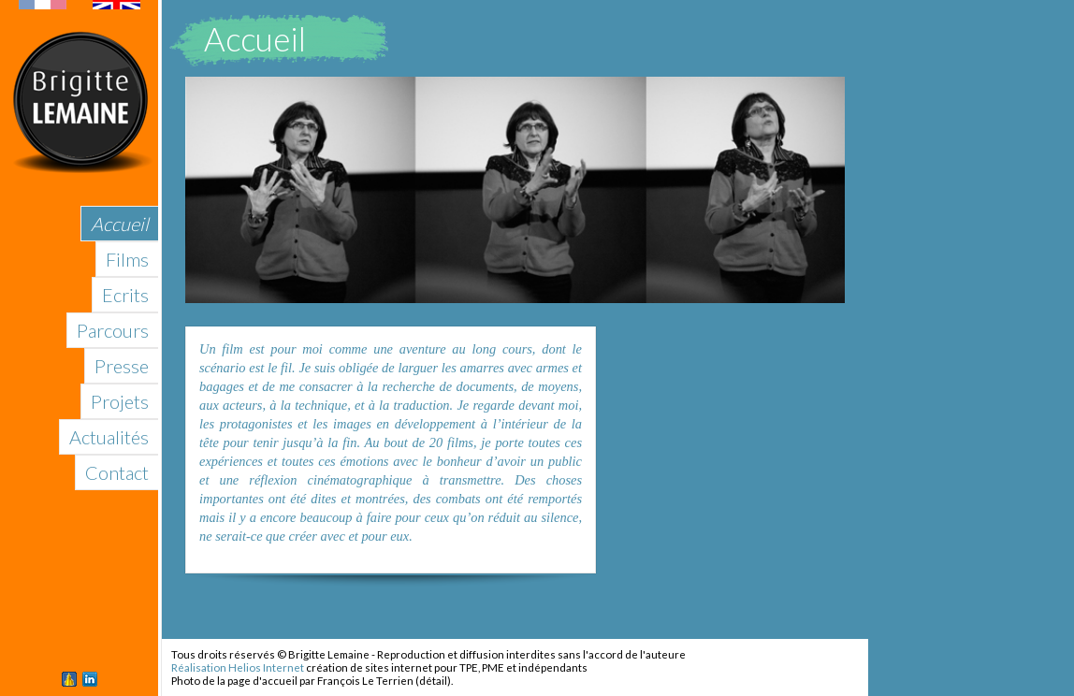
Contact (117, 472)
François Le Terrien (365, 680)
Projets (120, 401)
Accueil (120, 223)
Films (127, 259)
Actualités (109, 437)
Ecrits (125, 294)
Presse (121, 366)
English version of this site (79, 4)
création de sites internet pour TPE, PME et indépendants (447, 667)
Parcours (113, 330)
